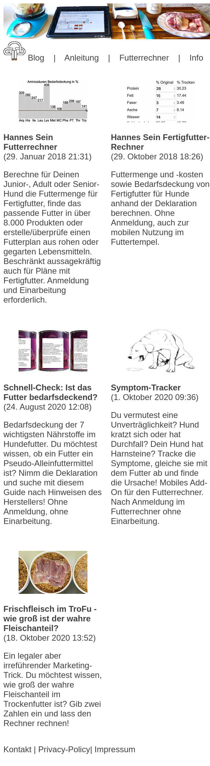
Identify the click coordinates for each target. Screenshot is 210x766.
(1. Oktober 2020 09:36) (160, 454)
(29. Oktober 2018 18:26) (160, 190)
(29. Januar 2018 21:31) (53, 219)
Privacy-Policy (64, 749)
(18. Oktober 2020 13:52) (53, 666)
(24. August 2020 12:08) (53, 454)
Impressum (115, 749)
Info (196, 57)
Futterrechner (144, 57)
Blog (36, 57)
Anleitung (81, 57)
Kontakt (17, 749)
